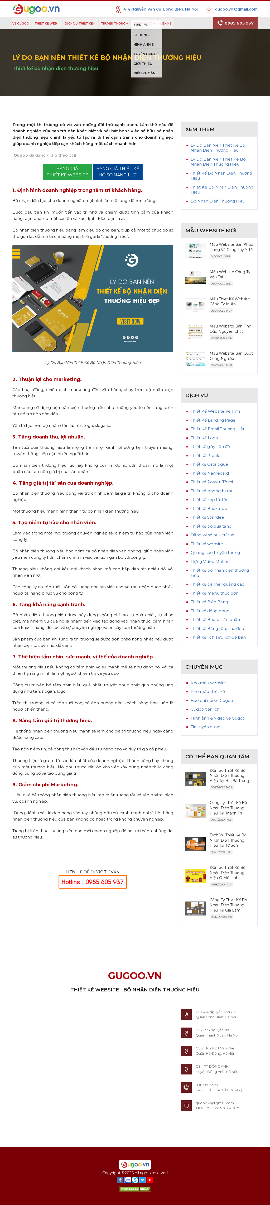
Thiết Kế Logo (204, 437)
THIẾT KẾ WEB (46, 24)
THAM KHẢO (142, 24)
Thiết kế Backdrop (209, 508)
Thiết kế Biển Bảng (209, 601)
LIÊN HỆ (165, 24)
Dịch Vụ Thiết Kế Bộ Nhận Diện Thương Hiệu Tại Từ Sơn (228, 840)
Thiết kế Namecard (210, 473)
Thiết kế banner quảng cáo (217, 584)
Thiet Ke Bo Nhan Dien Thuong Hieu (222, 190)
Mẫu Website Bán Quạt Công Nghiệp (231, 356)
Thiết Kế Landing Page (213, 420)
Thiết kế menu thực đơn (214, 593)
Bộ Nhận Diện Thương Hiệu (218, 201)
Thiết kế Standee (207, 517)
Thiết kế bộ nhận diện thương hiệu (55, 68)
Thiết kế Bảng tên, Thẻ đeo (217, 628)
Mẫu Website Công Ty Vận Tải (230, 274)
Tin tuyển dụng (205, 726)
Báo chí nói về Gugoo (212, 700)
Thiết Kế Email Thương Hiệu (218, 428)
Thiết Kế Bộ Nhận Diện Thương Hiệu (221, 176)
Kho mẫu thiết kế (208, 691)
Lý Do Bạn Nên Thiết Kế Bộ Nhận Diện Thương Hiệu (218, 148)
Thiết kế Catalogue (209, 464)
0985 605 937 (235, 23)
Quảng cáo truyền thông (215, 552)
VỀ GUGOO (20, 24)
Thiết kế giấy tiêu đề (210, 446)
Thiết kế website (207, 543)
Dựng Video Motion (210, 561)
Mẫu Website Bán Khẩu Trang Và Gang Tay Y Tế (231, 247)
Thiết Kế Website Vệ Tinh (215, 411)
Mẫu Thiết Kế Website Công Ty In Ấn (230, 302)
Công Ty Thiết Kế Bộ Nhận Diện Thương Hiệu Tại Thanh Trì (228, 807)
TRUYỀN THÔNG (113, 24)
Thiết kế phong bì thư (212, 490)
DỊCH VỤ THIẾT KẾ (79, 24)
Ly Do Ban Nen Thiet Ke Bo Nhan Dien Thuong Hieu (218, 162)
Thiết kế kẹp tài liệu (210, 499)
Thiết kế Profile (205, 455)
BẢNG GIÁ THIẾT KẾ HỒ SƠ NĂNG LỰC (117, 171)
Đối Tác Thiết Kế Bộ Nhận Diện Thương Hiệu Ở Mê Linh (227, 872)
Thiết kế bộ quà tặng (211, 526)
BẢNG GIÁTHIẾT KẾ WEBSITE (67, 171)
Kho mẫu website (208, 682)
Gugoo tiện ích (205, 709)
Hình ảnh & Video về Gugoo (218, 718)
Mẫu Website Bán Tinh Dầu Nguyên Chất (230, 329)
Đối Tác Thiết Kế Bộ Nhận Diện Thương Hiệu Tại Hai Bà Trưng (229, 775)
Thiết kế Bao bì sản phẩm (216, 619)
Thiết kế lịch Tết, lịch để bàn (218, 637)
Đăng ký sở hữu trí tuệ (212, 534)
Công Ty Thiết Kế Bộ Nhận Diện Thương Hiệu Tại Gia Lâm (228, 905)
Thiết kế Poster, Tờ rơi (212, 481)
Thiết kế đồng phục (210, 610)
